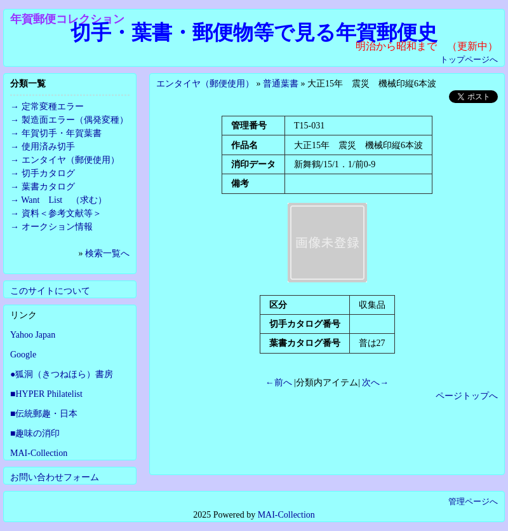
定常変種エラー (53, 106)
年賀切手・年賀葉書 (62, 133)
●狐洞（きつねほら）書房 (61, 374)
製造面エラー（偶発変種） (75, 120)
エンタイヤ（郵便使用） (205, 83)
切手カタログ (48, 173)
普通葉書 (280, 83)
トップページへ (469, 59)
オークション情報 (57, 226)
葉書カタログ (48, 186)
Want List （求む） (64, 200)
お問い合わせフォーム (54, 477)
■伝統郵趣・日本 (43, 413)
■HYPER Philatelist (46, 394)
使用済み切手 (48, 146)
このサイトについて (50, 291)
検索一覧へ (107, 253)
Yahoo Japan (32, 335)
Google (23, 354)
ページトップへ (467, 396)
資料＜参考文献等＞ (62, 213)
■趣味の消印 (35, 433)
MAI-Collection (38, 453)
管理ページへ (473, 501)
